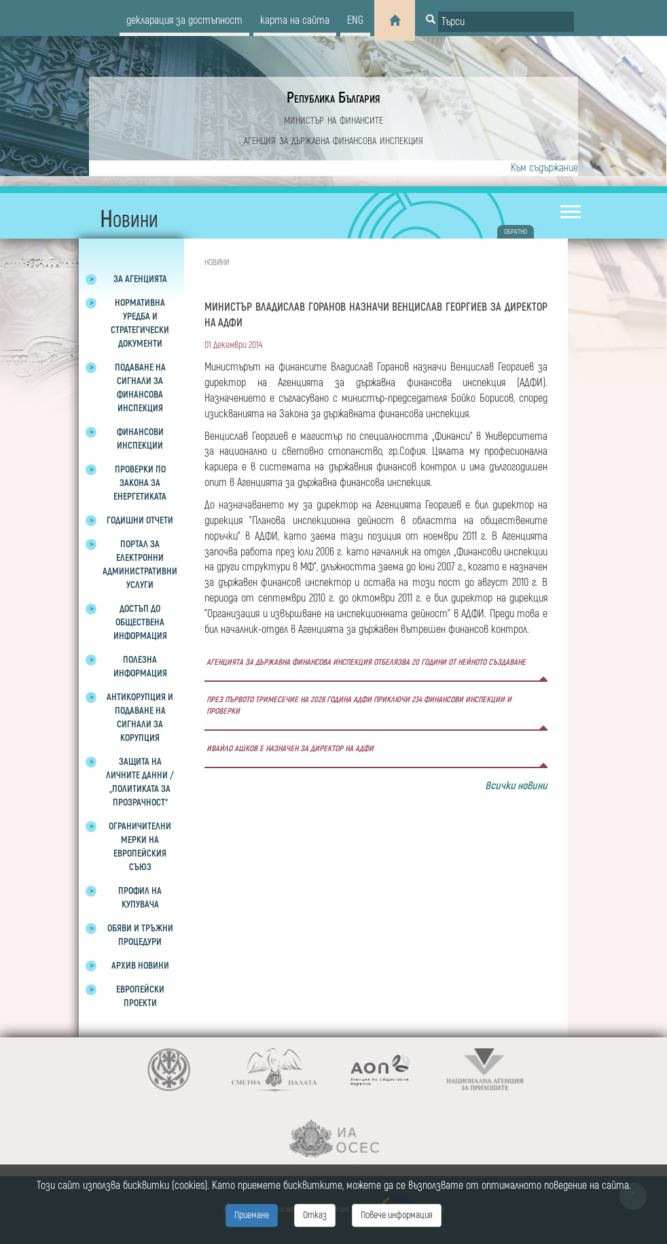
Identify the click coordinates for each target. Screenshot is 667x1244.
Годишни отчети (140, 520)
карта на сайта (294, 20)
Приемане (251, 1215)
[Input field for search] (506, 22)
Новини (216, 263)
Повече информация (397, 1215)
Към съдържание (544, 168)
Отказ (315, 1215)
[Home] (394, 20)
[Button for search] (430, 20)
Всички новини (516, 786)
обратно (515, 232)
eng (355, 20)
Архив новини (140, 965)
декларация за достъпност (184, 20)
